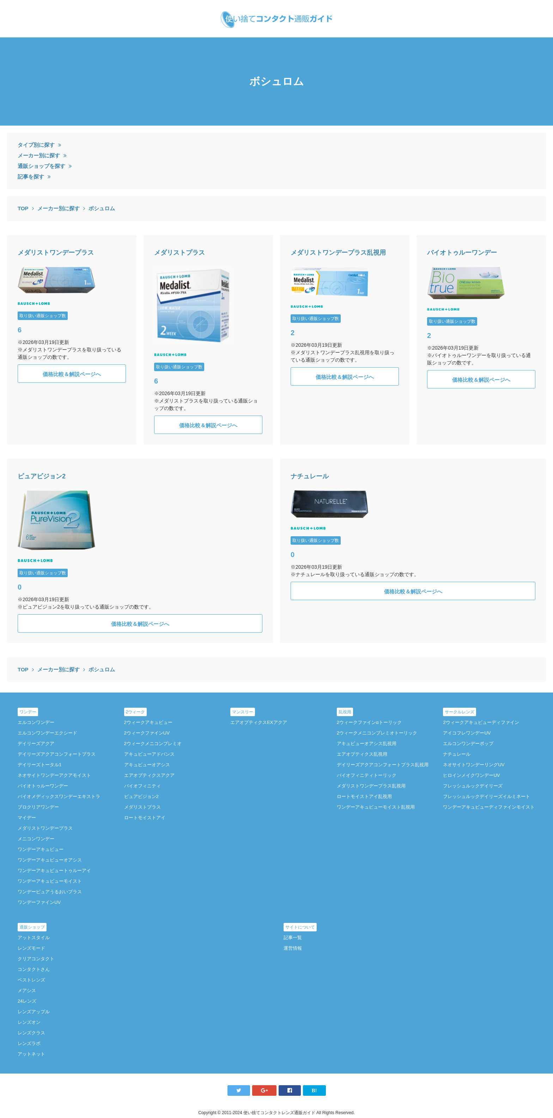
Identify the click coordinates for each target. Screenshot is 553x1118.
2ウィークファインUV (147, 733)
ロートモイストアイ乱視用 (364, 796)
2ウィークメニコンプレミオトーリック (377, 733)
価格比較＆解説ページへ (72, 374)
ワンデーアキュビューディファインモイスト (489, 807)
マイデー (27, 817)
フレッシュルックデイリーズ (473, 785)
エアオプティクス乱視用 (362, 754)
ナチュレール (310, 476)
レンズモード (31, 948)
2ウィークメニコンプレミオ (153, 743)
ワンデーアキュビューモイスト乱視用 (376, 807)
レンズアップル (34, 1011)
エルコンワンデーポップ (468, 743)
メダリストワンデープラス (56, 252)
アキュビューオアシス (147, 764)
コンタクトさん (34, 969)
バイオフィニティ (142, 785)
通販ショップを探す (41, 166)
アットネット (31, 1054)
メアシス (27, 990)
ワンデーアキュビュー (40, 849)
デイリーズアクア (36, 743)
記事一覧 (293, 937)
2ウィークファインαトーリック (369, 722)
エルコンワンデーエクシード (47, 733)
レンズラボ (29, 1043)
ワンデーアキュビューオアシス (50, 860)
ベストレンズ (31, 980)
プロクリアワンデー (38, 807)
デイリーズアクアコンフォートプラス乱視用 (383, 764)
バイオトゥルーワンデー (462, 252)
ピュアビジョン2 (42, 476)
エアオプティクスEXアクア (258, 722)
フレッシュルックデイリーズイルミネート (486, 796)
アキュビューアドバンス (149, 754)
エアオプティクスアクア (149, 775)
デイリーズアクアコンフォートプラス (57, 754)
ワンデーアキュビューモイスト (50, 881)
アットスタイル (34, 937)
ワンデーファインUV (39, 902)
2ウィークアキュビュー (148, 722)
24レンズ (27, 1001)
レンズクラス (31, 1032)
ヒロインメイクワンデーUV (471, 775)
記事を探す (31, 177)
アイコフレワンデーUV (467, 733)
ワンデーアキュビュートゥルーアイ (54, 870)
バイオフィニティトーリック (366, 775)
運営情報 (293, 948)
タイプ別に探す (36, 145)
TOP (23, 208)
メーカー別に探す (39, 155)
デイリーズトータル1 (39, 764)
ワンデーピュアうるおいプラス (50, 891)
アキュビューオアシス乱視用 (366, 743)
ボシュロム (102, 208)
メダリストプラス (179, 252)
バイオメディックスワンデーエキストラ (59, 796)
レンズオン (29, 1022)
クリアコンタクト (36, 958)
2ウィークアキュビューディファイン (481, 722)
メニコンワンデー (36, 838)
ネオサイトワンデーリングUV (473, 764)
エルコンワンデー (36, 722)
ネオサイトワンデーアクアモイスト (54, 775)
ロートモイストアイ (144, 817)
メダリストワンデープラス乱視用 (338, 252)
